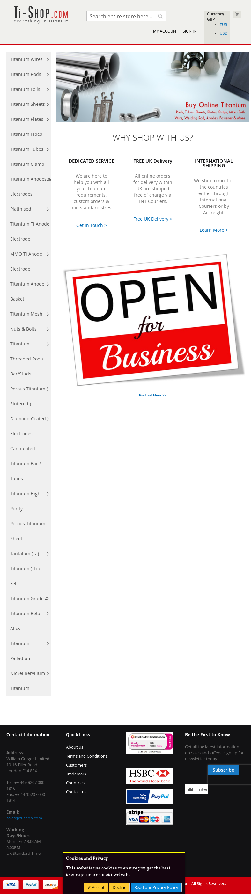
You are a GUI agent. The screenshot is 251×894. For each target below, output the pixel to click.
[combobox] (126, 16)
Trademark (76, 774)
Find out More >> (152, 395)
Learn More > (214, 230)
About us (74, 747)
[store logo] (41, 15)
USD (224, 33)
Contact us (76, 792)
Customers (76, 765)
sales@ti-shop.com (24, 818)
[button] (217, 19)
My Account (165, 30)
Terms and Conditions (86, 756)
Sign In (189, 30)
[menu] (28, 374)
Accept (98, 887)
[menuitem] (28, 59)
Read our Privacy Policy (156, 887)
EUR (223, 24)
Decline (119, 887)
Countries (75, 783)
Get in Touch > (91, 225)
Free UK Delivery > (152, 219)
